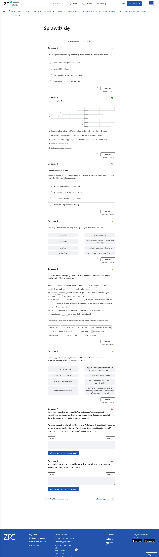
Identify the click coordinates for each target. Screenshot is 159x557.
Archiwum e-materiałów (64, 538)
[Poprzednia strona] (57, 499)
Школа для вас (61, 534)
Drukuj (51, 438)
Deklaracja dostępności (38, 538)
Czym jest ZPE (34, 545)
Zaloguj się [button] (134, 4)
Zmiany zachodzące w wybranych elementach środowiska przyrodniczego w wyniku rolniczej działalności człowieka (106, 11)
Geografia (59, 11)
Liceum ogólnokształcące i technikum (38, 11)
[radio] (81, 62)
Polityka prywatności (37, 542)
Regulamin (33, 534)
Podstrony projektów (63, 542)
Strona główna (14, 11)
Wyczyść (110, 438)
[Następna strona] (104, 499)
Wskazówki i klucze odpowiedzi (63, 453)
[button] (123, 3)
